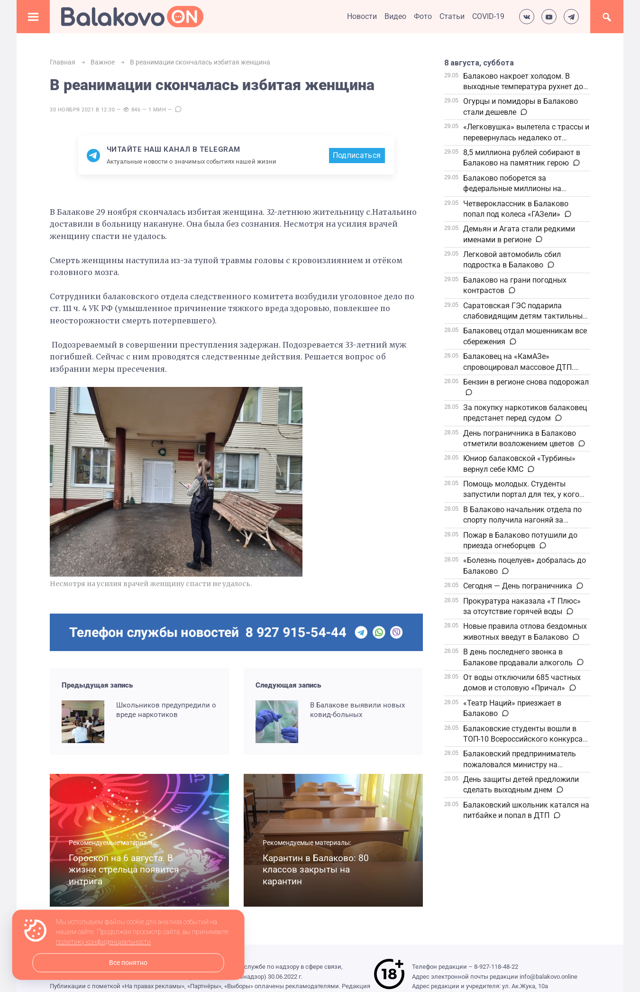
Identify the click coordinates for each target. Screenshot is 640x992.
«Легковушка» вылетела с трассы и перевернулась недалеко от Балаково (526, 137)
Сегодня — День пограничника (517, 585)
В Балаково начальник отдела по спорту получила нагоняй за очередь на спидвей (522, 520)
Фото (423, 16)
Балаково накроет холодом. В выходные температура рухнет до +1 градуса (523, 87)
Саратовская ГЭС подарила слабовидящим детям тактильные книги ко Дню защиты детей (524, 316)
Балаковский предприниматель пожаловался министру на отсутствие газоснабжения (519, 764)
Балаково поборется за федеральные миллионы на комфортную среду (512, 189)
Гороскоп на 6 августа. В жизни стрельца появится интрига (124, 870)
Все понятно (128, 963)
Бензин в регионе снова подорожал (526, 381)
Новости (362, 16)
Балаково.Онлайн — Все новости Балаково (132, 16)
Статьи (452, 16)
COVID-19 (488, 16)
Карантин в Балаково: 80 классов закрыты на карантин (316, 870)
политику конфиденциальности (103, 942)
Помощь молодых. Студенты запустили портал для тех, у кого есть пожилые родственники (521, 494)
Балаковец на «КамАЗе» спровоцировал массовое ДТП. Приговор (518, 367)
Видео (395, 16)
